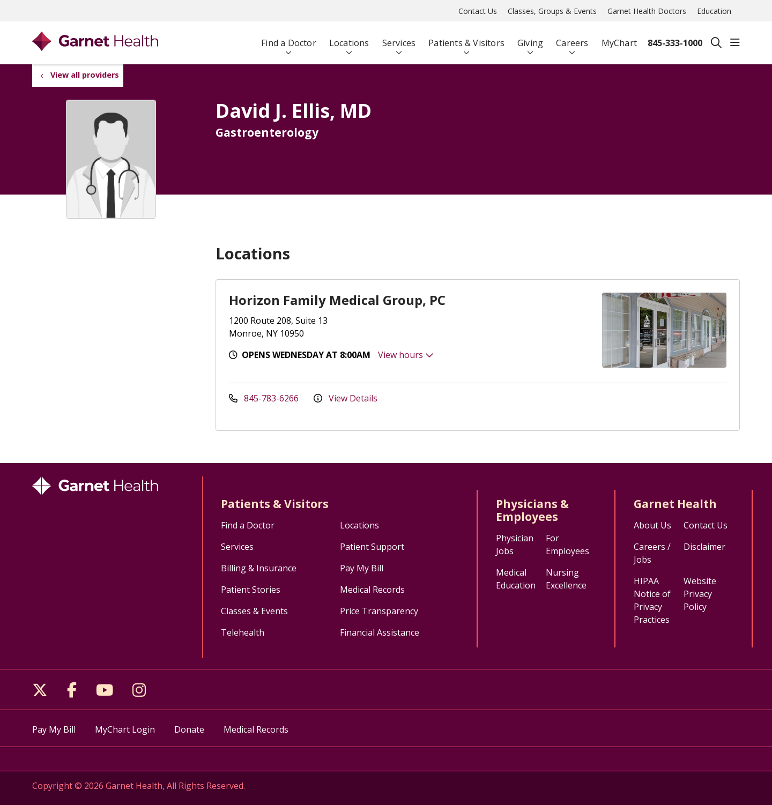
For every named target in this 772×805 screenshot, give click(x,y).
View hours (406, 355)
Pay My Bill (361, 568)
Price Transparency (379, 611)
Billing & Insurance (258, 568)
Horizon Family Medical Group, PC (337, 300)
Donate (189, 729)
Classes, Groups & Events (552, 11)
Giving (530, 38)
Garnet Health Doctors (646, 11)
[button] (735, 43)
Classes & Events (254, 611)
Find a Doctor (289, 38)
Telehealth (242, 632)
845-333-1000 (675, 43)
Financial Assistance (379, 632)
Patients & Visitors (466, 38)
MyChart (619, 38)
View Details (345, 398)
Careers (572, 38)
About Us (652, 525)
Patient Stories (250, 589)
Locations (349, 38)
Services (399, 38)
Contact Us (477, 11)
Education (714, 11)
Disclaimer (704, 547)
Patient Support (372, 547)
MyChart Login (125, 729)
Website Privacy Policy (700, 594)
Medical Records (372, 589)
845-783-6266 (265, 398)
